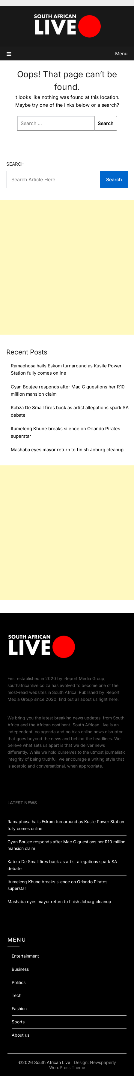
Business (20, 969)
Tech (16, 995)
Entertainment (25, 955)
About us (20, 1035)
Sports (18, 1021)
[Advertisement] (67, 267)
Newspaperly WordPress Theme (82, 1065)
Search (15, 164)
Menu (121, 54)
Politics (18, 982)
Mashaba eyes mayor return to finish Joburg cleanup (67, 449)
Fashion (19, 1008)
